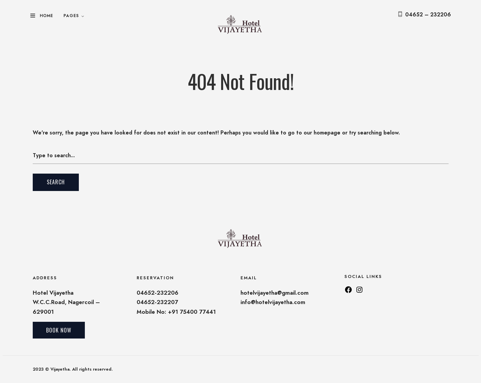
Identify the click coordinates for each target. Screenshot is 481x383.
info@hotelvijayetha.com (272, 302)
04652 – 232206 (428, 14)
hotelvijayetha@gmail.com (274, 293)
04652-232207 (157, 302)
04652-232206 (157, 293)
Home (46, 16)
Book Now (58, 330)
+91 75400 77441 (192, 312)
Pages (71, 16)
